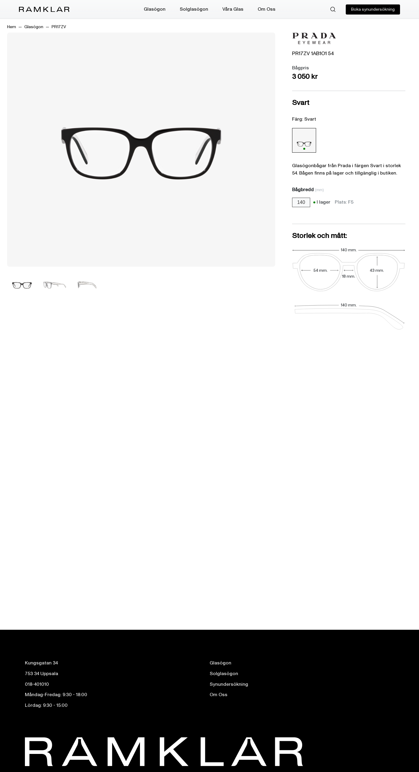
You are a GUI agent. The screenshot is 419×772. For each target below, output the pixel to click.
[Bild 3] (87, 284)
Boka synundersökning (373, 9)
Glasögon (154, 9)
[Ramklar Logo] (44, 9)
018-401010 (37, 684)
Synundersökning (229, 684)
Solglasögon (194, 9)
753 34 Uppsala (41, 673)
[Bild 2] (54, 284)
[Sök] (333, 9)
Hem (11, 27)
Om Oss (266, 9)
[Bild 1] (22, 284)
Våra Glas (232, 9)
